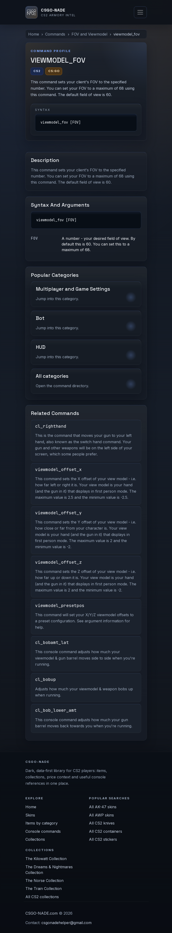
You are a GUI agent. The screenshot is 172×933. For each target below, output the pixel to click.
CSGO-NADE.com (41, 913)
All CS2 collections (42, 896)
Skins (30, 815)
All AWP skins (101, 815)
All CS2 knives (102, 823)
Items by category (41, 823)
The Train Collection (43, 888)
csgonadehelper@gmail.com (66, 922)
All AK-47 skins (102, 806)
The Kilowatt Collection (46, 858)
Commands (55, 34)
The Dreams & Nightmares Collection (49, 870)
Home (33, 34)
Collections (35, 839)
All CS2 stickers (103, 839)
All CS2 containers (105, 831)
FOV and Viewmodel (89, 34)
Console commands (43, 831)
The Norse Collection (44, 880)
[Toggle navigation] (140, 12)
